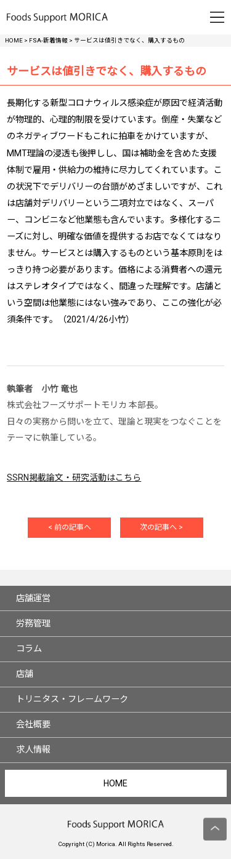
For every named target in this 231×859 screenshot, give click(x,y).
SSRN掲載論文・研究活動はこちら (74, 477)
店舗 (24, 674)
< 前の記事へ (69, 527)
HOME (115, 783)
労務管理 (33, 623)
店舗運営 (33, 598)
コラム (29, 648)
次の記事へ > (161, 527)
